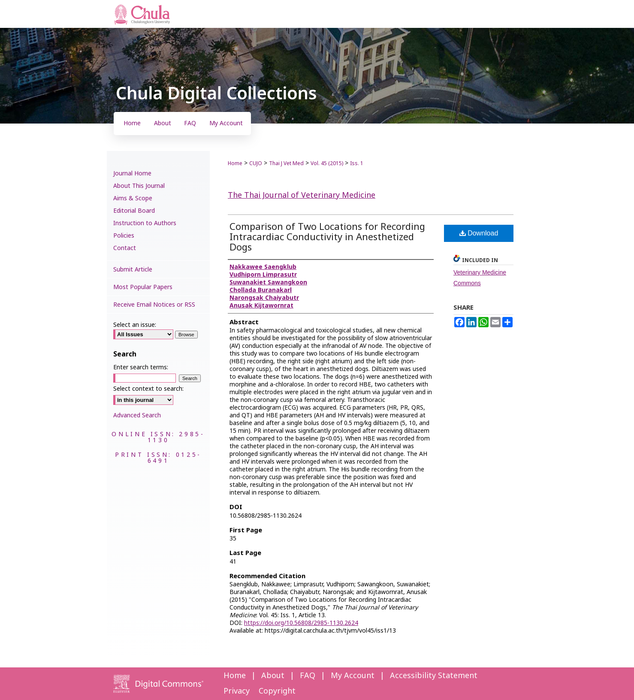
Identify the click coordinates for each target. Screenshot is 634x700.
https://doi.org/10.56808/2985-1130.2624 (301, 623)
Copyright (277, 691)
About (272, 676)
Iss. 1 (356, 163)
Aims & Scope (132, 198)
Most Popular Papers (142, 287)
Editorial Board (134, 210)
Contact (124, 248)
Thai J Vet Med (286, 163)
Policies (123, 235)
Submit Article (132, 269)
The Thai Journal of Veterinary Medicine (301, 195)
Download (478, 233)
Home (235, 163)
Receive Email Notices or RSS (154, 304)
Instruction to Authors (144, 223)
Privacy (236, 691)
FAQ (307, 676)
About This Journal (139, 185)
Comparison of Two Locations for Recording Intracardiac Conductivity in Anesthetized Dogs (327, 237)
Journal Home (132, 173)
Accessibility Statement (433, 676)
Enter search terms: (140, 367)
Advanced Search (137, 415)
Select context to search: (148, 388)
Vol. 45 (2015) (327, 163)
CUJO (255, 163)
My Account (352, 676)
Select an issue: (134, 324)
